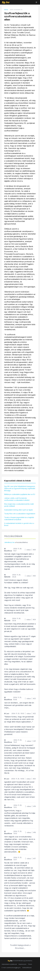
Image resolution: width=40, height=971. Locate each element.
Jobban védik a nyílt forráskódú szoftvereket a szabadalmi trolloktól (16, 499)
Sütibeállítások (27, 967)
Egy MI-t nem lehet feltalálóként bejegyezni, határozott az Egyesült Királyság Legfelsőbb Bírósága (19, 488)
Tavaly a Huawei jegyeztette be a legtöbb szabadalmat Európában (19, 518)
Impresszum (22, 964)
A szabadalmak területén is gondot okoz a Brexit (19, 524)
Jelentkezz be (9, 542)
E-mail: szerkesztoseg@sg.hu (11, 967)
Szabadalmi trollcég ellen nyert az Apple (18, 510)
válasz (28, 550)
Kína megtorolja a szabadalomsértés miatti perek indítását (19, 505)
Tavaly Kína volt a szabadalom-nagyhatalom (19, 513)
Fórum (30, 964)
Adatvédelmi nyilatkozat (9, 964)
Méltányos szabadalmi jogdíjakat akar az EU (19, 494)
